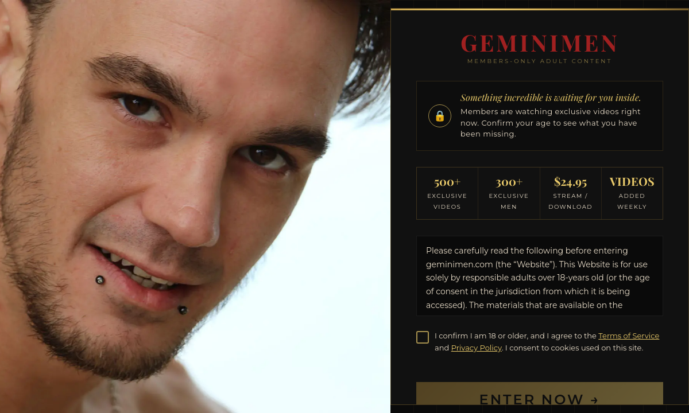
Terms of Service (628, 335)
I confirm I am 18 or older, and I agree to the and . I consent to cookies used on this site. (547, 341)
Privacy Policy (476, 347)
